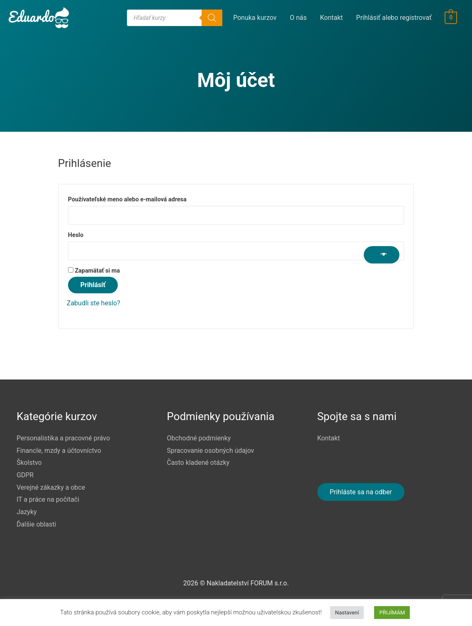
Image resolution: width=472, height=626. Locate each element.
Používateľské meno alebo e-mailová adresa (140, 198)
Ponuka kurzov (255, 18)
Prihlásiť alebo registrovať (394, 18)
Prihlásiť (92, 285)
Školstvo (29, 462)
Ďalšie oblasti (36, 524)
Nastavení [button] (347, 612)
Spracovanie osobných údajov (210, 450)
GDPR (25, 475)
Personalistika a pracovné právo (63, 438)
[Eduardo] (38, 17)
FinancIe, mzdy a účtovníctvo (59, 450)
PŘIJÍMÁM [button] (392, 612)
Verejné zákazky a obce (51, 487)
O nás (298, 18)
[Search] (212, 18)
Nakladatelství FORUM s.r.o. (248, 583)
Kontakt (331, 18)
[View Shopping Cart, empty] (451, 18)
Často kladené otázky (198, 462)
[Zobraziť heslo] (381, 254)
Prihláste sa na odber (361, 492)
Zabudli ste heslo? (93, 303)
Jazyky (27, 512)
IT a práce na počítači (48, 499)
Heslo (88, 234)
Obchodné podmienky (199, 438)
